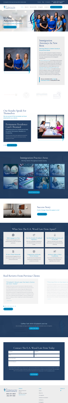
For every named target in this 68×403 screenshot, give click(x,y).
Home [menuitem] (22, 7)
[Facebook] (60, 390)
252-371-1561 (11, 396)
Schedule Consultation (56, 7)
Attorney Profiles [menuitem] (33, 7)
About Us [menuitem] (26, 7)
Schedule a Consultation (10, 27)
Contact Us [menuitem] (46, 7)
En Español (47, 2)
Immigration (41, 395)
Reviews (39, 2)
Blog (43, 2)
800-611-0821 (58, 2)
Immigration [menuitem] (40, 7)
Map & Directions (22, 394)
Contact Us (41, 399)
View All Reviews (8, 309)
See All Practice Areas (34, 192)
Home (40, 390)
